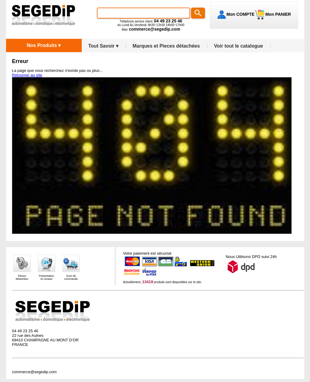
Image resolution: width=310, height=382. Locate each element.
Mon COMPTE (240, 14)
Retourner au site (27, 75)
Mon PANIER (277, 14)
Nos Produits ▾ (44, 45)
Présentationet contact (46, 277)
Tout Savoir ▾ (103, 46)
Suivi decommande (71, 277)
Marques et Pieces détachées (166, 46)
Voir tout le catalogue (238, 46)
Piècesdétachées (22, 277)
